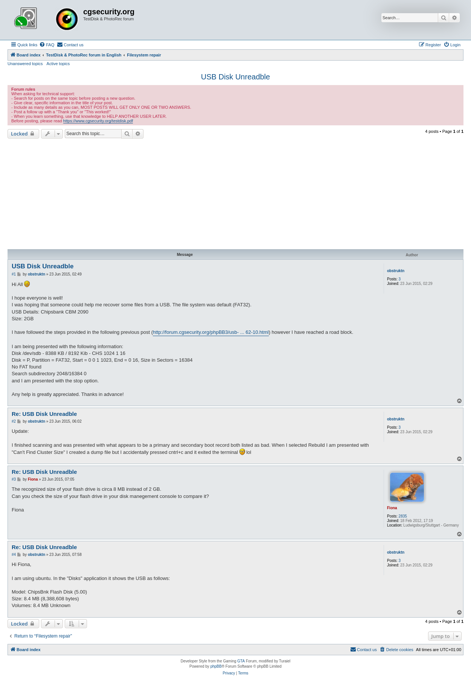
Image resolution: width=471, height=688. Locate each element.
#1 (14, 274)
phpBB (216, 666)
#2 (14, 421)
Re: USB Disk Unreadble (44, 414)
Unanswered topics (25, 63)
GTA (241, 661)
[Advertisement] (236, 195)
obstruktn (395, 271)
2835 (403, 516)
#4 (14, 555)
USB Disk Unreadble (235, 77)
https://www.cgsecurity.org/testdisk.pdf (98, 121)
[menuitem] (46, 44)
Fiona (392, 508)
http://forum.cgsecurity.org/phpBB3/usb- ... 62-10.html (211, 332)
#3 (14, 479)
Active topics (58, 63)
